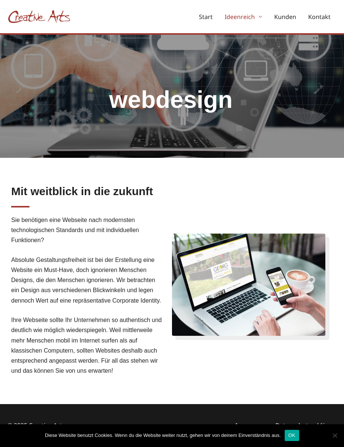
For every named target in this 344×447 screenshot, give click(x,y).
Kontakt (319, 17)
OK (291, 435)
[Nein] (334, 435)
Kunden (285, 17)
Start (206, 17)
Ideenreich (240, 17)
